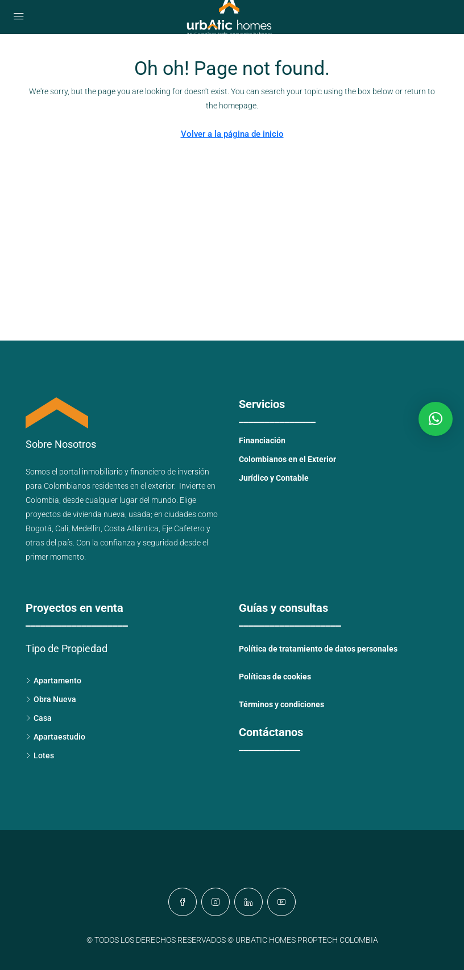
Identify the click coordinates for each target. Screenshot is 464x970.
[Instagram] (215, 902)
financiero (147, 471)
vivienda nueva (99, 514)
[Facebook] (182, 902)
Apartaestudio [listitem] (55, 736)
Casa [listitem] (39, 718)
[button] (436, 419)
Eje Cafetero (183, 528)
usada (140, 514)
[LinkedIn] (248, 902)
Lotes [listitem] (40, 755)
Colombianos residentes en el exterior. (111, 485)
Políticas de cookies (275, 676)
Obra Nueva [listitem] (51, 699)
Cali (61, 528)
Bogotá (39, 528)
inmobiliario (102, 471)
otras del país (49, 542)
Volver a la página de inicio (232, 134)
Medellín (86, 528)
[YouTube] (281, 902)
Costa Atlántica (131, 528)
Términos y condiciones (281, 704)
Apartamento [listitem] (53, 680)
